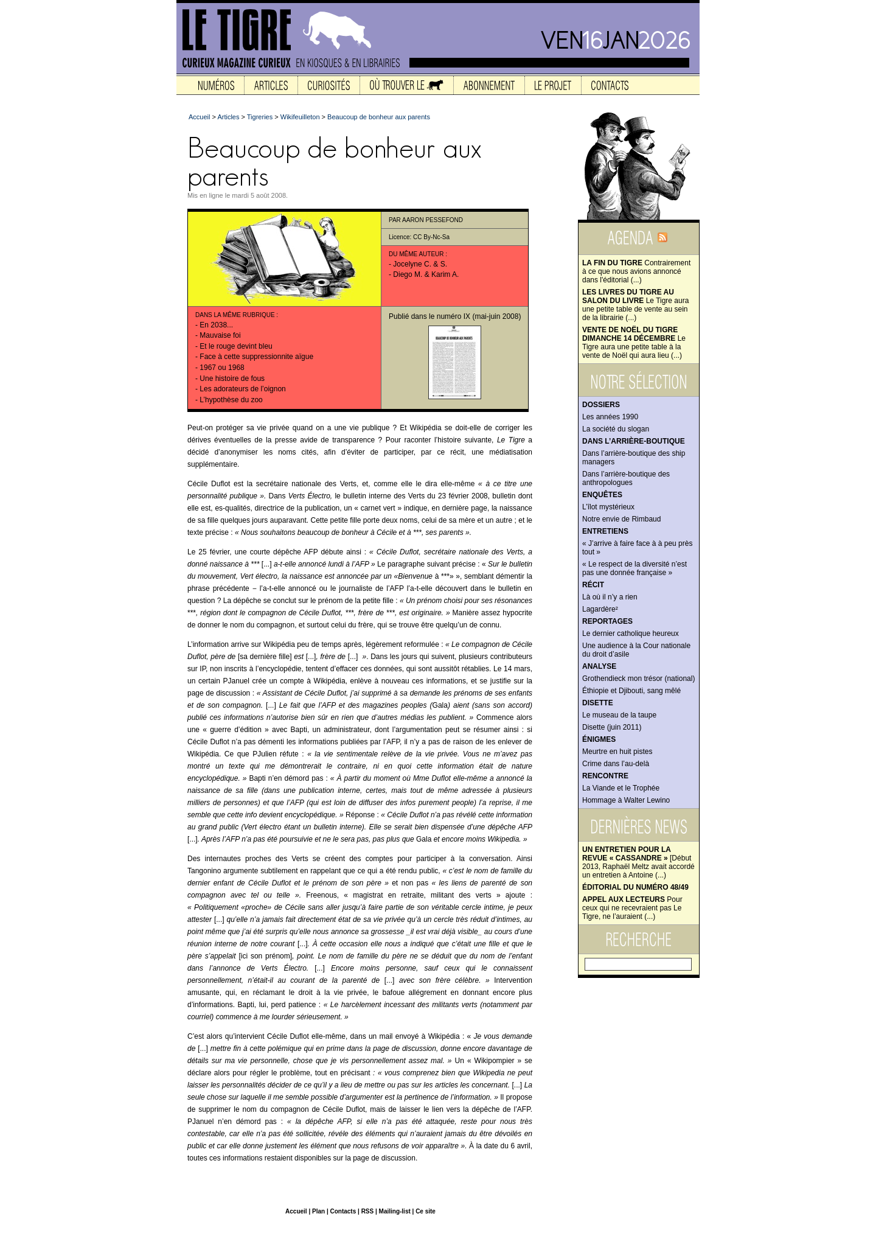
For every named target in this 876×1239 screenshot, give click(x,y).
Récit (593, 585)
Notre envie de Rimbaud (621, 519)
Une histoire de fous (232, 378)
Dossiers (601, 404)
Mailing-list (395, 1211)
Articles (228, 116)
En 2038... (216, 325)
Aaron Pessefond (432, 220)
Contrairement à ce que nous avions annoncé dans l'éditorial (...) (636, 271)
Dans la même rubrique (235, 315)
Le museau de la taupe (619, 715)
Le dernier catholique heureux (630, 633)
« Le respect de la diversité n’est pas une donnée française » (634, 568)
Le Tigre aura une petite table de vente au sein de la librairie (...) (635, 305)
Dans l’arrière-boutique (633, 441)
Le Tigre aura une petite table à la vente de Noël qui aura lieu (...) (634, 343)
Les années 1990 (610, 417)
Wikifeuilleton (300, 116)
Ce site (425, 1211)
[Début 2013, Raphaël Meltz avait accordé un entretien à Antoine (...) (638, 862)
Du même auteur (416, 254)
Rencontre (605, 776)
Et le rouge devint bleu (236, 346)
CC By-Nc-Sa (431, 237)
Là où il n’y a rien (610, 597)
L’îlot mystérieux (608, 507)
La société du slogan (615, 429)
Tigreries (260, 116)
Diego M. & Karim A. (426, 274)
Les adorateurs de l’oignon (242, 389)
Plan (318, 1211)
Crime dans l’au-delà (615, 763)
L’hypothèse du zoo (231, 400)
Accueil (199, 116)
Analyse (599, 666)
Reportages (607, 621)
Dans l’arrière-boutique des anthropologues (626, 478)
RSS (367, 1211)
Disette (597, 703)
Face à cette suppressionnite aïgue (256, 356)
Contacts (343, 1211)
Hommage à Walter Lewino (626, 800)
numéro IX (453, 316)
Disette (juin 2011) (611, 727)
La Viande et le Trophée (620, 788)
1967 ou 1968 (222, 367)
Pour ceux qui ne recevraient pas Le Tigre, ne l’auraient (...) (632, 908)
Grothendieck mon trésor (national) (638, 678)
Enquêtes (602, 494)
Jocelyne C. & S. (420, 264)
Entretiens (605, 531)
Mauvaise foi (220, 335)
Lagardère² (600, 609)
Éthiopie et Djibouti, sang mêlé (631, 690)
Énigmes (599, 739)
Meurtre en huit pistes (617, 751)
